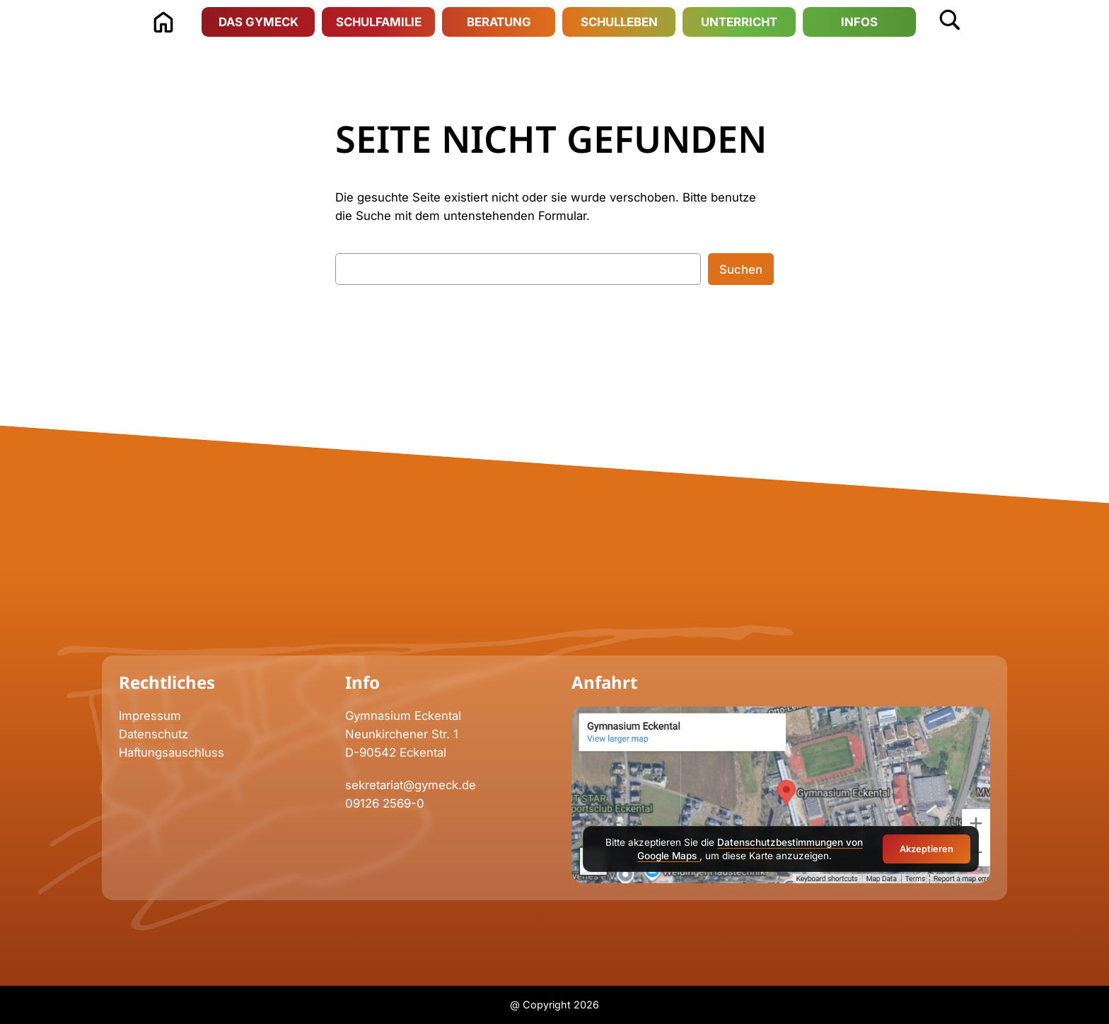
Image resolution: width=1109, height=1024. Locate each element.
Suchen (740, 269)
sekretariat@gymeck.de (410, 785)
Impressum (150, 716)
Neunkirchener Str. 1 (403, 734)
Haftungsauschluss (171, 752)
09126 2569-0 (384, 803)
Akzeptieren (926, 849)
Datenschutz (153, 734)
